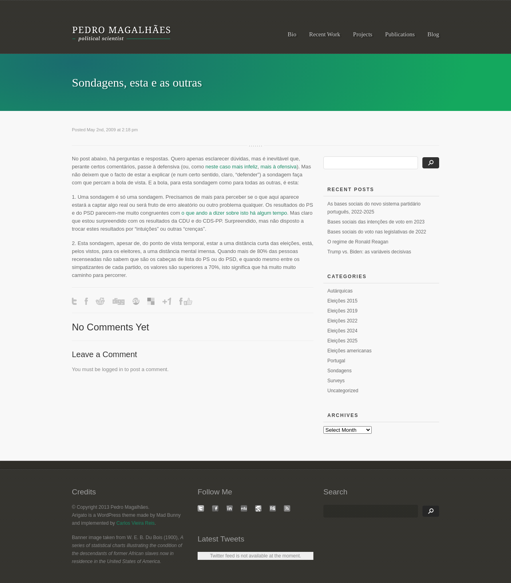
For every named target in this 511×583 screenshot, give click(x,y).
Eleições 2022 (342, 321)
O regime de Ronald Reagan (357, 242)
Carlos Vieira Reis (135, 523)
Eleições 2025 (342, 341)
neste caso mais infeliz (232, 167)
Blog (433, 34)
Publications (400, 34)
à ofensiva (285, 167)
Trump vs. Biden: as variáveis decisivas (369, 252)
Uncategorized (342, 390)
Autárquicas (340, 291)
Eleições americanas (349, 351)
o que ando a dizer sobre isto (215, 213)
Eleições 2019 (342, 311)
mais (266, 167)
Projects (362, 34)
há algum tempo (268, 213)
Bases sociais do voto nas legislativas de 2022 (376, 232)
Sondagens (339, 371)
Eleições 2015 (342, 301)
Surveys (336, 380)
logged (109, 369)
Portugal (336, 361)
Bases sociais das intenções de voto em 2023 (375, 222)
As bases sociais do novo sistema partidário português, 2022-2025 (373, 208)
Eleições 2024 (342, 331)
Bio (292, 34)
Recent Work (324, 34)
